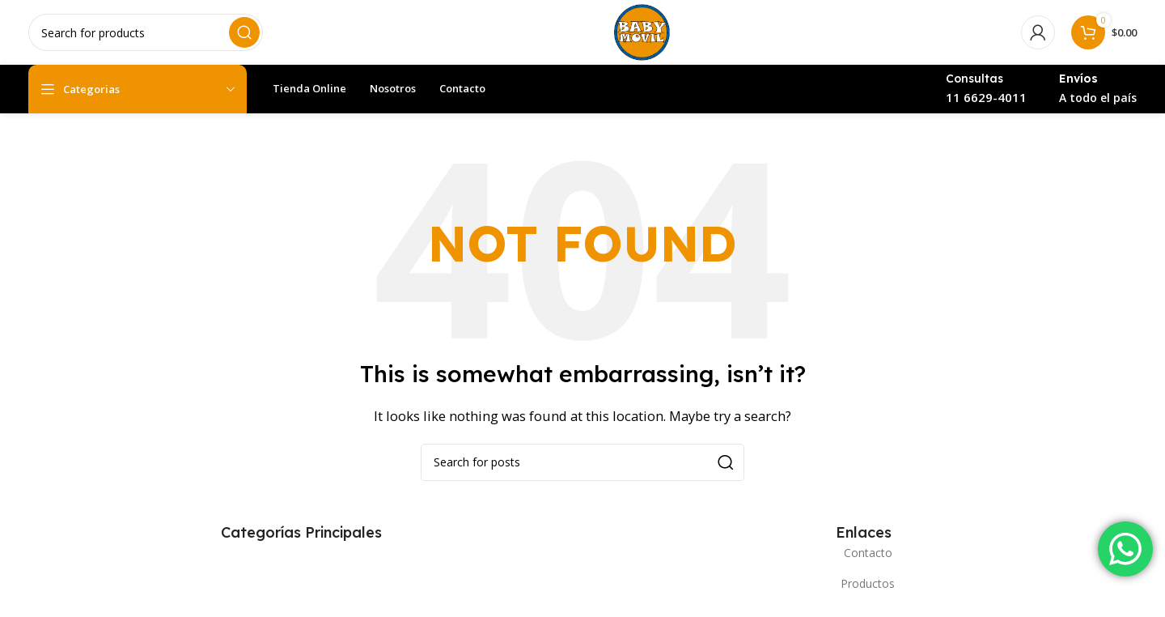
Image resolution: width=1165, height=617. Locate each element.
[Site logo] (641, 31)
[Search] (145, 32)
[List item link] (864, 553)
